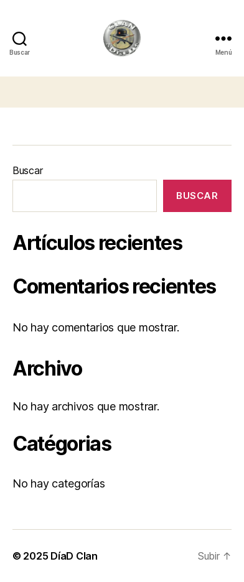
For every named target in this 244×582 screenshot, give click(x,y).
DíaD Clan (74, 556)
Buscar (27, 170)
